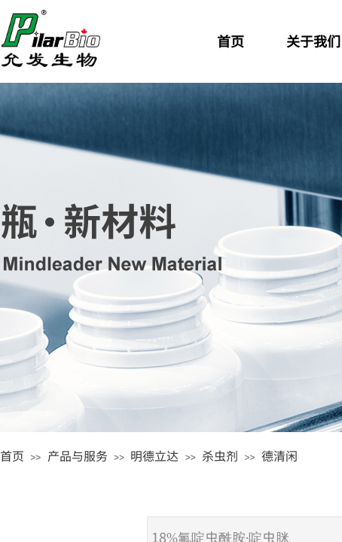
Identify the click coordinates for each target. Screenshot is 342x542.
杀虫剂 (220, 455)
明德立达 (154, 455)
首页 (12, 455)
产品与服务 (77, 455)
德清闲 (279, 455)
